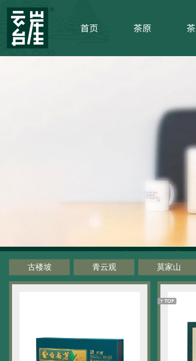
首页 (89, 27)
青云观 (104, 267)
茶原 (142, 27)
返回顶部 (167, 301)
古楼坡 (40, 267)
